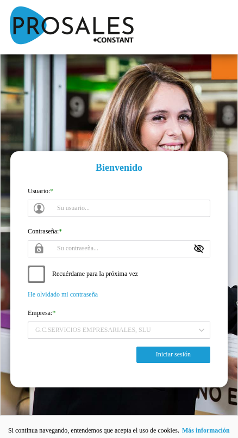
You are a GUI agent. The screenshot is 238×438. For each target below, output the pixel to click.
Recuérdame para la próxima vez (95, 273)
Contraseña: (43, 231)
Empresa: (40, 313)
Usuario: (39, 191)
